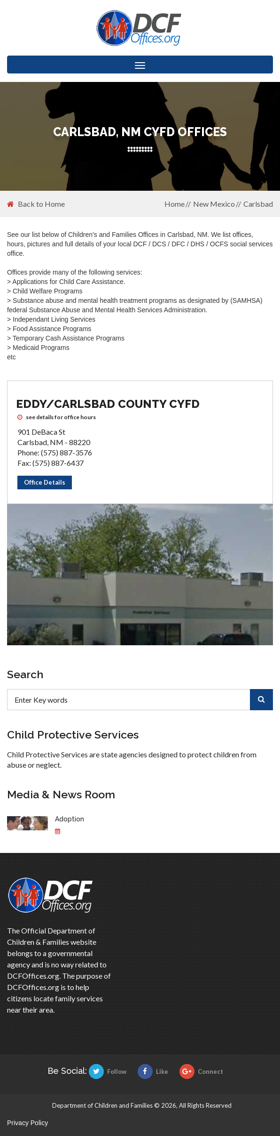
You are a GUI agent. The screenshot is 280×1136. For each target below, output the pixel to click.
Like (153, 1071)
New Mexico (214, 203)
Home (174, 203)
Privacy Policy (27, 1123)
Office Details (44, 482)
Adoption (69, 819)
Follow (107, 1071)
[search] (261, 699)
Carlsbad (258, 203)
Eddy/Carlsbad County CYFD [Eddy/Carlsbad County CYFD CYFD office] (108, 404)
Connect (201, 1071)
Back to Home (36, 204)
